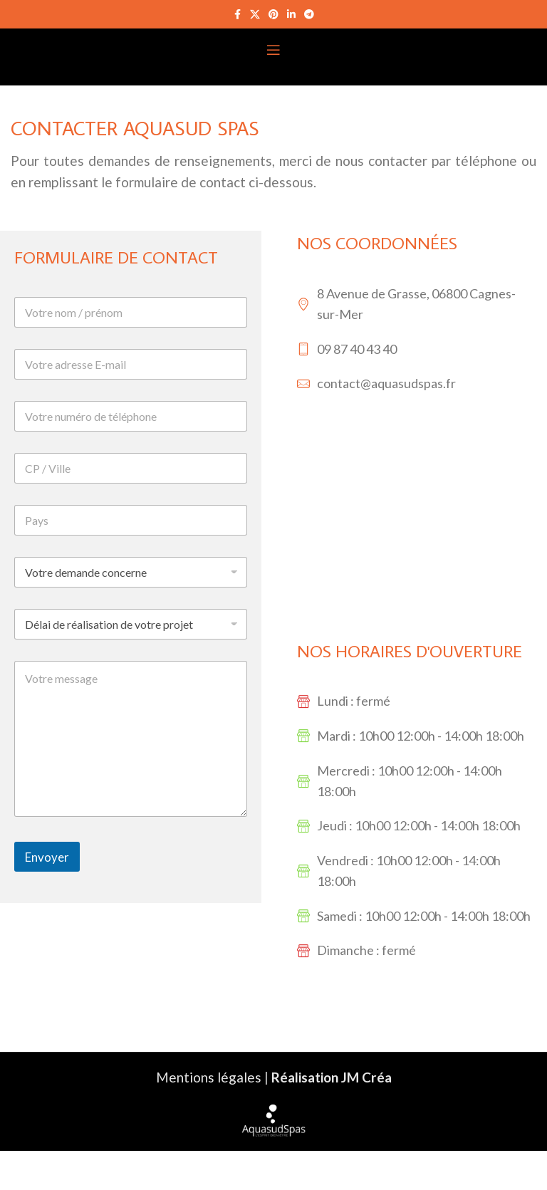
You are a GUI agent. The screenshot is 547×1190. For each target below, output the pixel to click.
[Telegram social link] (309, 14)
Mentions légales (208, 1077)
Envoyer (47, 857)
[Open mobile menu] (273, 50)
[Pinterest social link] (273, 14)
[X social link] (255, 14)
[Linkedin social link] (291, 14)
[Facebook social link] (237, 14)
